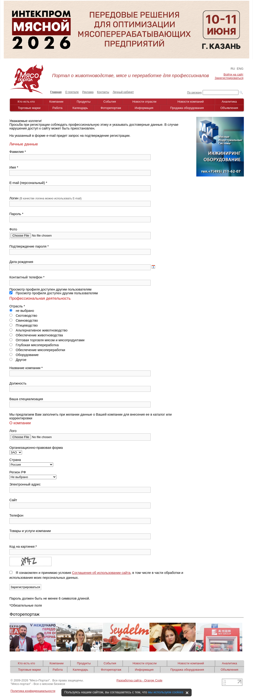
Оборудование (24, 355)
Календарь (80, 108)
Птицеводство (23, 325)
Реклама (87, 92)
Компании (56, 101)
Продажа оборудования (187, 108)
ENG (240, 68)
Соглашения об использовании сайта (101, 573)
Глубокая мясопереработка (34, 345)
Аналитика (229, 101)
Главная (56, 92)
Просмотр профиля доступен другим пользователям (53, 293)
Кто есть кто (26, 101)
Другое (17, 360)
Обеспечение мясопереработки (37, 350)
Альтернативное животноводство (38, 330)
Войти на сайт (233, 74)
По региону (194, 92)
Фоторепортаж (111, 108)
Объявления (229, 108)
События (109, 101)
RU (233, 68)
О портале (72, 92)
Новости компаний (191, 101)
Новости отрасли (144, 101)
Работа (57, 108)
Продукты (83, 101)
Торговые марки (29, 108)
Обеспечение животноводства (36, 335)
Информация (144, 108)
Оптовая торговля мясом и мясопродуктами (47, 340)
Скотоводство (23, 315)
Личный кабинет (123, 92)
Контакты (103, 92)
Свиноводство (23, 320)
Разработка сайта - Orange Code (139, 680)
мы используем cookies (165, 692)
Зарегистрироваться (229, 78)
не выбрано (21, 311)
